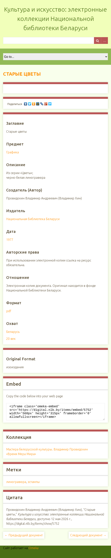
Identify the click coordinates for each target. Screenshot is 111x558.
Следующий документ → (88, 538)
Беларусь (13, 331)
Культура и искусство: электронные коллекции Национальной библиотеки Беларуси (55, 18)
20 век (11, 338)
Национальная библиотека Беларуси (33, 219)
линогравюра (16, 485)
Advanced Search (104, 40)
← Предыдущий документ (24, 538)
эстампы (34, 485)
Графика (12, 152)
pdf (8, 311)
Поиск (97, 40)
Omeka (33, 551)
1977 (9, 239)
